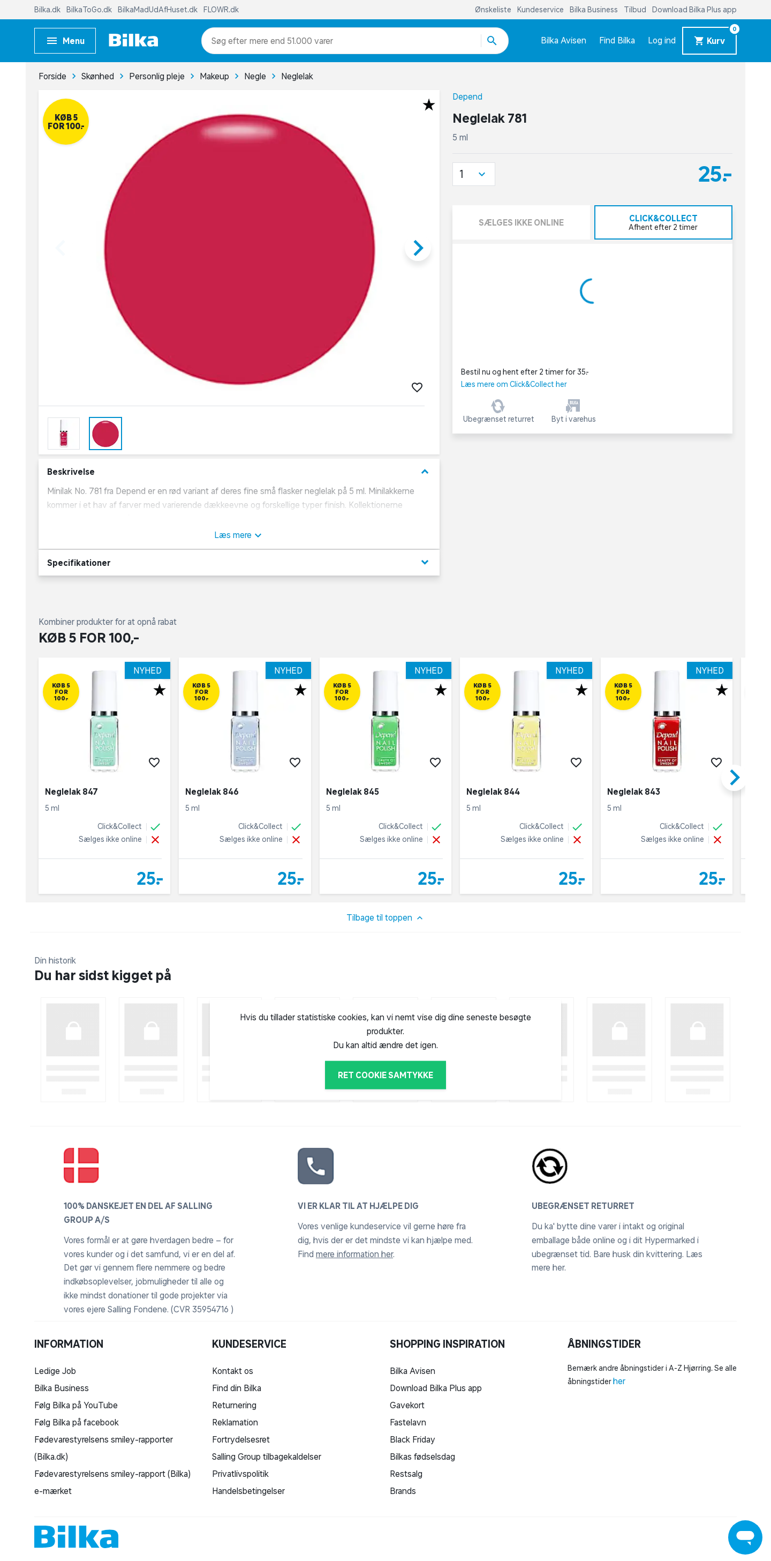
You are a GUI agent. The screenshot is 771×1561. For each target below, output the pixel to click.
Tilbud (636, 9)
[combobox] (230, 41)
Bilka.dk (48, 9)
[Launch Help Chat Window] (745, 1537)
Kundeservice (541, 9)
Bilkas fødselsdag (422, 1456)
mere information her (354, 1254)
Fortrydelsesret (241, 1439)
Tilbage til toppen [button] (385, 918)
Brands (403, 1491)
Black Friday (412, 1439)
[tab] (663, 222)
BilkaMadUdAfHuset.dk (158, 9)
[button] (474, 174)
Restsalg (406, 1473)
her (619, 1381)
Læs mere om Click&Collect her (514, 384)
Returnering (234, 1405)
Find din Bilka (236, 1388)
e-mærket (53, 1491)
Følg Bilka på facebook (76, 1422)
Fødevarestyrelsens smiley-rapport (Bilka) (112, 1473)
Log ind (662, 40)
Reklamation (235, 1422)
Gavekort (407, 1405)
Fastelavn (408, 1422)
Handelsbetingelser (248, 1491)
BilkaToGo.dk (90, 9)
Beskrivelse (239, 472)
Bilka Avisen (563, 40)
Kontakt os (232, 1371)
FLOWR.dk (221, 9)
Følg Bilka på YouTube (76, 1405)
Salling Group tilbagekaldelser (266, 1456)
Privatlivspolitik (240, 1473)
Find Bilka (617, 40)
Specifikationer (239, 562)
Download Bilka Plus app (694, 9)
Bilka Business (594, 9)
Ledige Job (55, 1371)
